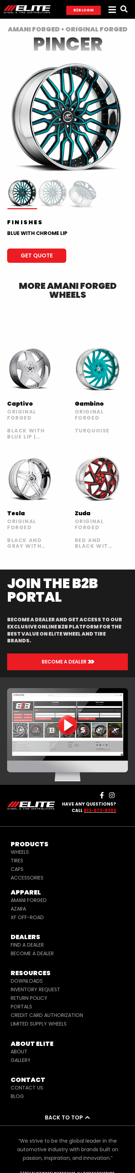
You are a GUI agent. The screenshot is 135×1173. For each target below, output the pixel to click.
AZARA (18, 908)
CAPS (17, 869)
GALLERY (21, 1060)
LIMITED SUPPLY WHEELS (39, 1023)
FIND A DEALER (27, 944)
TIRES (17, 860)
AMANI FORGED (29, 900)
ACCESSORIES (27, 877)
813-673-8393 (100, 810)
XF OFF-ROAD (27, 917)
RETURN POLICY (29, 998)
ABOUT (19, 1051)
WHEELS (20, 852)
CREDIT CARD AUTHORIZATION (47, 1015)
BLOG (17, 1096)
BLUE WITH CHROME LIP (37, 233)
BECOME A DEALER (32, 953)
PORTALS (21, 1006)
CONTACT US (27, 1087)
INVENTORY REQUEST (35, 989)
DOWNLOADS (27, 980)
